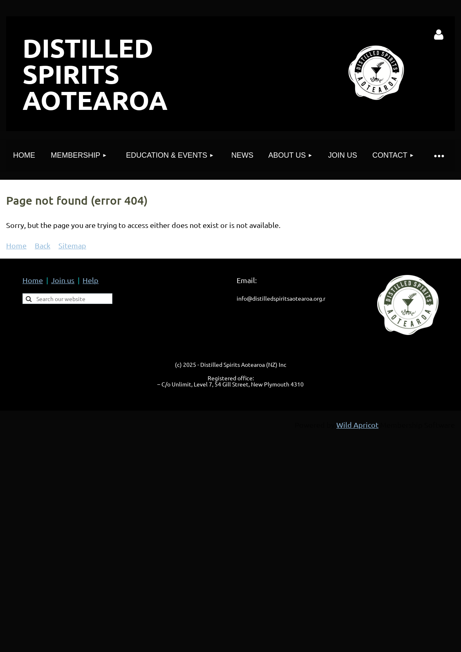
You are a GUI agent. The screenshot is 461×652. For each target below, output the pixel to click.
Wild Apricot (357, 424)
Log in (439, 35)
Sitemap (72, 245)
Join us (62, 280)
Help (90, 280)
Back (42, 245)
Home (16, 245)
